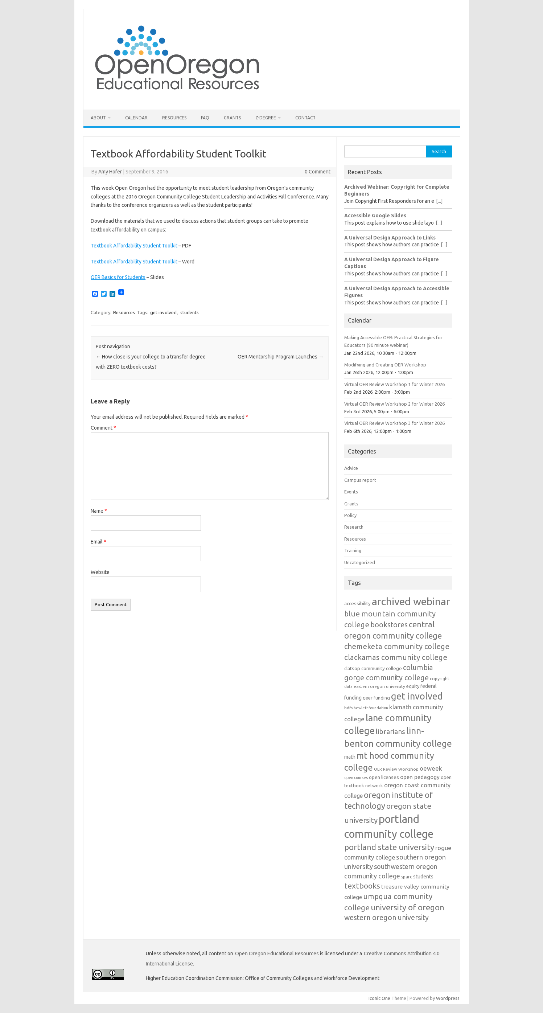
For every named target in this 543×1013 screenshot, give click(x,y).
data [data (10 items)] (348, 686)
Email (98, 542)
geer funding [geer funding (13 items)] (376, 697)
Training (352, 550)
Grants (232, 117)
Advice (351, 468)
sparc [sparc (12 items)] (406, 876)
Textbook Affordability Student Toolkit (134, 246)
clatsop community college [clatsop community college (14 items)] (373, 668)
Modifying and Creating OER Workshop (385, 364)
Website (100, 572)
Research (353, 526)
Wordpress (448, 998)
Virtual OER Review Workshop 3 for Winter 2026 (394, 423)
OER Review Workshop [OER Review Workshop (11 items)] (396, 769)
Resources (174, 117)
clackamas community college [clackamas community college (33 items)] (395, 657)
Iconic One (379, 998)
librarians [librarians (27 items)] (390, 731)
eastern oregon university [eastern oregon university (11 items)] (379, 686)
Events (351, 491)
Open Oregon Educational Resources (277, 953)
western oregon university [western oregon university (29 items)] (386, 918)
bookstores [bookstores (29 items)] (389, 625)
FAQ (205, 117)
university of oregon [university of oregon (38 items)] (407, 907)
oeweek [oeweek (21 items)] (431, 768)
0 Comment (317, 172)
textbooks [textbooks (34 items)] (362, 885)
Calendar (136, 117)
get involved (163, 312)
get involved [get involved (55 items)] (417, 696)
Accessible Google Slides (375, 215)
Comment (103, 428)
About (98, 117)
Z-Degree (265, 117)
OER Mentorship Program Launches (281, 357)
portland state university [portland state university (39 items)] (389, 847)
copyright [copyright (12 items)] (439, 678)
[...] (439, 201)
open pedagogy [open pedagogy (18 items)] (420, 777)
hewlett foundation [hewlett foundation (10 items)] (371, 708)
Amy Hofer (110, 172)
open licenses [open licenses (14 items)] (384, 777)
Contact (305, 117)
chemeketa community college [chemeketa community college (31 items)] (396, 646)
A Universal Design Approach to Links (390, 238)
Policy (350, 515)
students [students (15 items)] (423, 876)
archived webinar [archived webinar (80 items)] (411, 601)
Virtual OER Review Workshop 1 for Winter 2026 (394, 384)
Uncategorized (359, 562)
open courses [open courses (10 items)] (356, 777)
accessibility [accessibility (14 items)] (357, 603)
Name (99, 511)
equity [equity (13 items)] (412, 686)
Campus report (360, 480)
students (189, 312)
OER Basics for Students (118, 277)
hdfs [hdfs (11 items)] (348, 707)
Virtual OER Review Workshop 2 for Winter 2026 (394, 403)
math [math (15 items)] (349, 757)
